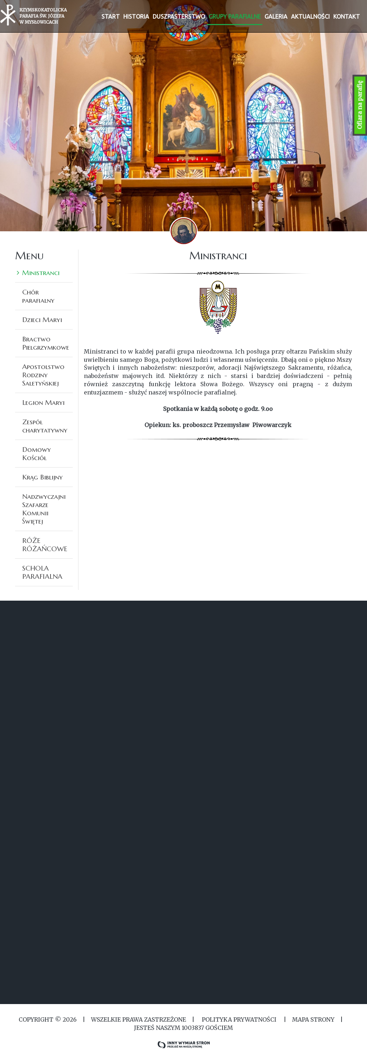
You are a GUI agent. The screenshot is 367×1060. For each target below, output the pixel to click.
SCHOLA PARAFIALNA (42, 572)
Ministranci (40, 272)
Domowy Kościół (36, 453)
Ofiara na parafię (359, 105)
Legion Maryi (43, 402)
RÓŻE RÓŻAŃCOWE (44, 544)
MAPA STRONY (313, 1019)
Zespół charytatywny (44, 425)
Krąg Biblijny (42, 477)
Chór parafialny (38, 296)
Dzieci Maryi (42, 319)
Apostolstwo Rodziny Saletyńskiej (43, 374)
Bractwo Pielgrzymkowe (45, 343)
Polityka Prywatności (239, 1019)
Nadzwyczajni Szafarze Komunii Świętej (44, 508)
